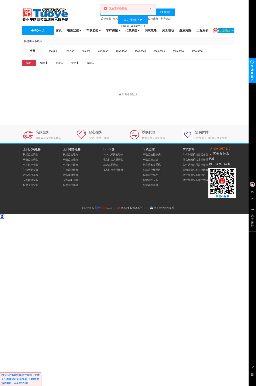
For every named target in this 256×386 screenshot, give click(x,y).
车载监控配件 (150, 174)
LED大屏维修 (110, 164)
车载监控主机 (150, 159)
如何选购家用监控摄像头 (197, 164)
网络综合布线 (30, 174)
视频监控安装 (30, 154)
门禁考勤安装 (30, 169)
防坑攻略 (151, 30)
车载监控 (93, 31)
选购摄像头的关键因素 (195, 169)
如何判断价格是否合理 (195, 154)
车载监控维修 (70, 159)
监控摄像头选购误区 (194, 174)
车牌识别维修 (70, 164)
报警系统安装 (30, 185)
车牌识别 (165, 18)
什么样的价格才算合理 (195, 159)
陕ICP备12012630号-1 (131, 207)
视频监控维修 (70, 154)
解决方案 (185, 30)
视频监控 (74, 31)
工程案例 (202, 30)
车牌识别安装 (30, 164)
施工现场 (168, 30)
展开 (252, 70)
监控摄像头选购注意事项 (197, 180)
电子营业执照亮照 (162, 207)
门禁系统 (132, 31)
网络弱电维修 (70, 174)
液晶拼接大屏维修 (113, 169)
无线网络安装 (30, 180)
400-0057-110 (221, 148)
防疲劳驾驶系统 (152, 164)
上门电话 (124, 26)
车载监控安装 (30, 159)
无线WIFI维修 (71, 180)
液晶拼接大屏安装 (113, 159)
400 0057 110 (138, 26)
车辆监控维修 (150, 18)
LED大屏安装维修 (113, 154)
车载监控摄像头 (152, 154)
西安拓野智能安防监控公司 (16, 374)
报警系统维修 (70, 185)
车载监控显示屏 (152, 169)
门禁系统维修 (70, 169)
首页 (59, 30)
